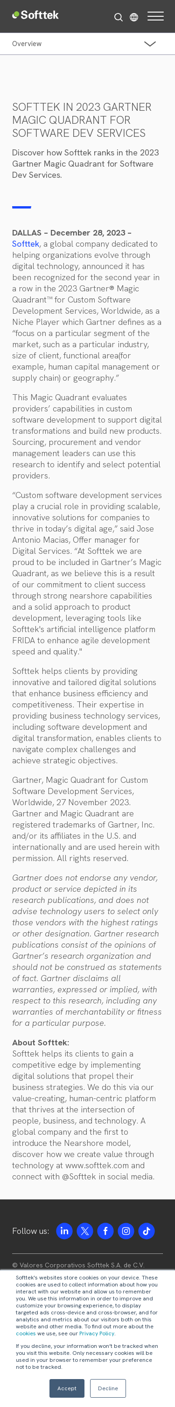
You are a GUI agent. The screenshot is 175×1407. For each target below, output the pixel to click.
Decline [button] (108, 1388)
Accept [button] (67, 1388)
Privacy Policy (96, 1333)
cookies (26, 1333)
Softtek (25, 243)
